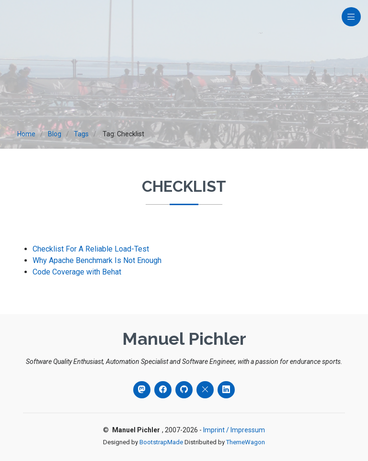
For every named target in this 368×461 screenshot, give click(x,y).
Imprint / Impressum (234, 430)
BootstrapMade (161, 442)
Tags (81, 134)
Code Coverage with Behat (77, 271)
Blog (54, 134)
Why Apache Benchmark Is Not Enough (97, 260)
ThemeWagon (245, 442)
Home (26, 134)
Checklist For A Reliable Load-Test (91, 248)
